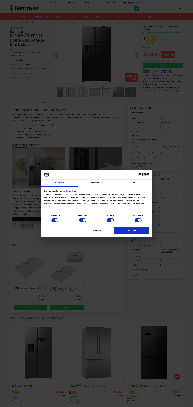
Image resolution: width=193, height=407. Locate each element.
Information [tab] (96, 183)
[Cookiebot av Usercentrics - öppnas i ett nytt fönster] (138, 175)
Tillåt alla (132, 230)
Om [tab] (133, 183)
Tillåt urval (96, 230)
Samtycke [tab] (59, 183)
